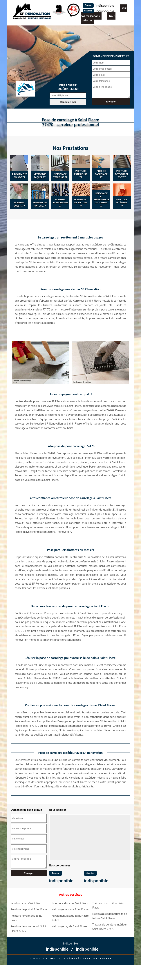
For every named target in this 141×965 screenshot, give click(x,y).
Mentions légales (96, 958)
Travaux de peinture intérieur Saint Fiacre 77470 (109, 927)
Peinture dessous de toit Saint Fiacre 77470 (28, 929)
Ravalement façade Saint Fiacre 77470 (70, 918)
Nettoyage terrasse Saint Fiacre (70, 909)
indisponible (104, 5)
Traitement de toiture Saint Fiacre (108, 905)
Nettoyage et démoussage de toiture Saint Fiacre (109, 916)
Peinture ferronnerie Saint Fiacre (26, 918)
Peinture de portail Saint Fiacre (29, 909)
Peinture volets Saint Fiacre (27, 903)
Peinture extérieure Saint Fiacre (70, 903)
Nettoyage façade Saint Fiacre (69, 926)
